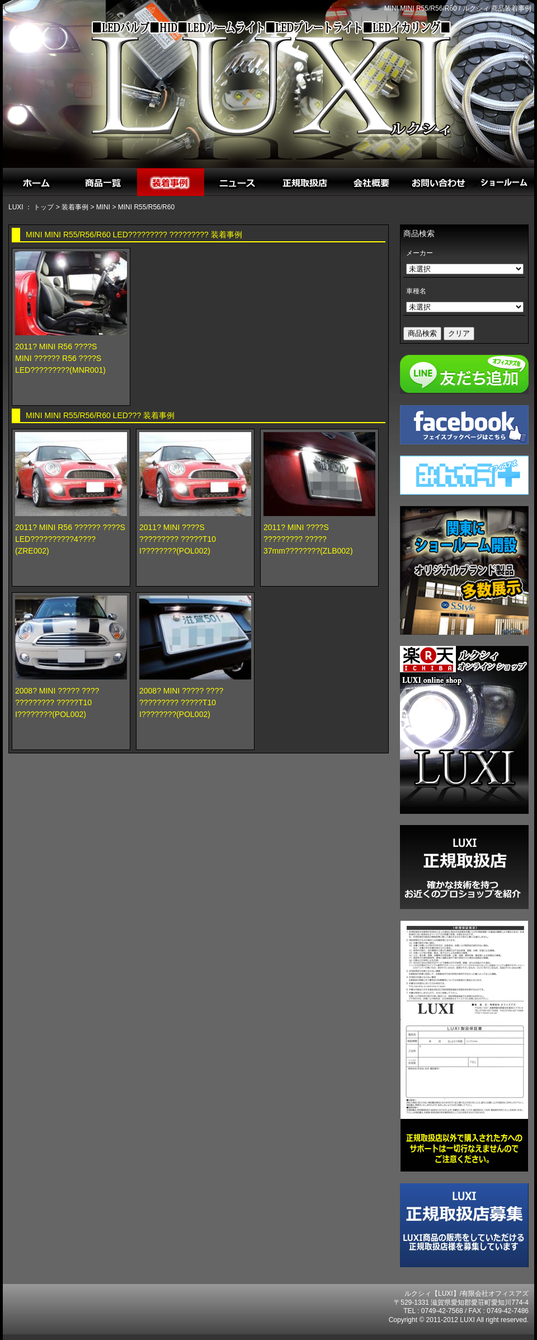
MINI (103, 207)
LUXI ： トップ (31, 207)
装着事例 (75, 207)
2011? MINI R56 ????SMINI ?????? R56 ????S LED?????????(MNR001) (60, 358)
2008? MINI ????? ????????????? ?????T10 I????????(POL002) (57, 702)
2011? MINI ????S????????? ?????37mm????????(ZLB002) (308, 539)
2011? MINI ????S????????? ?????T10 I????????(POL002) (177, 539)
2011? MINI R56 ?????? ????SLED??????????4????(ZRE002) (70, 539)
